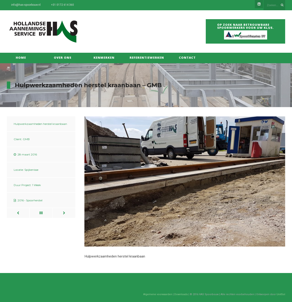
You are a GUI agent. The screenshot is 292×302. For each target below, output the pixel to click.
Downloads (181, 294)
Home (21, 57)
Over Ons (62, 57)
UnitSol (280, 294)
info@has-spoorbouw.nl (26, 4)
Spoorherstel (34, 200)
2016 (21, 200)
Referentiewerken (146, 57)
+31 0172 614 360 (62, 4)
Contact (187, 57)
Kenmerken (104, 57)
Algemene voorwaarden (157, 294)
